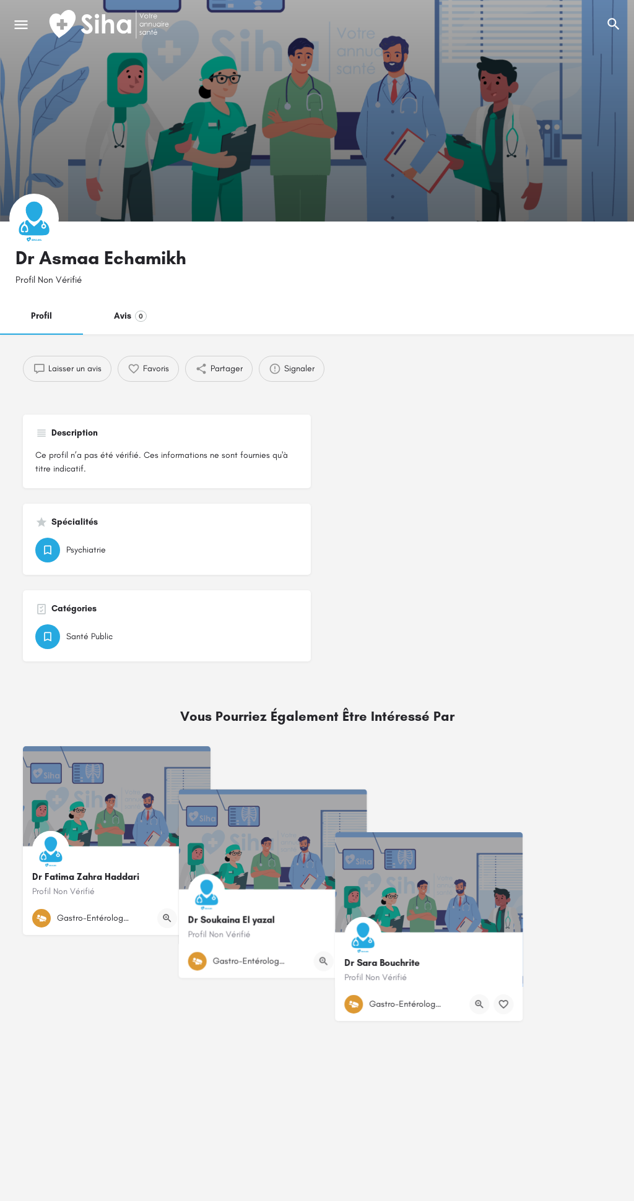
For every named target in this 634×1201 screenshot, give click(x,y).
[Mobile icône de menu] (21, 24)
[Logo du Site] (110, 24)
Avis (130, 316)
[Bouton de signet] (191, 918)
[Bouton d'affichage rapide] (167, 918)
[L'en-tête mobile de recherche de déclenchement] (614, 24)
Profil (41, 316)
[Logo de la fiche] (34, 218)
